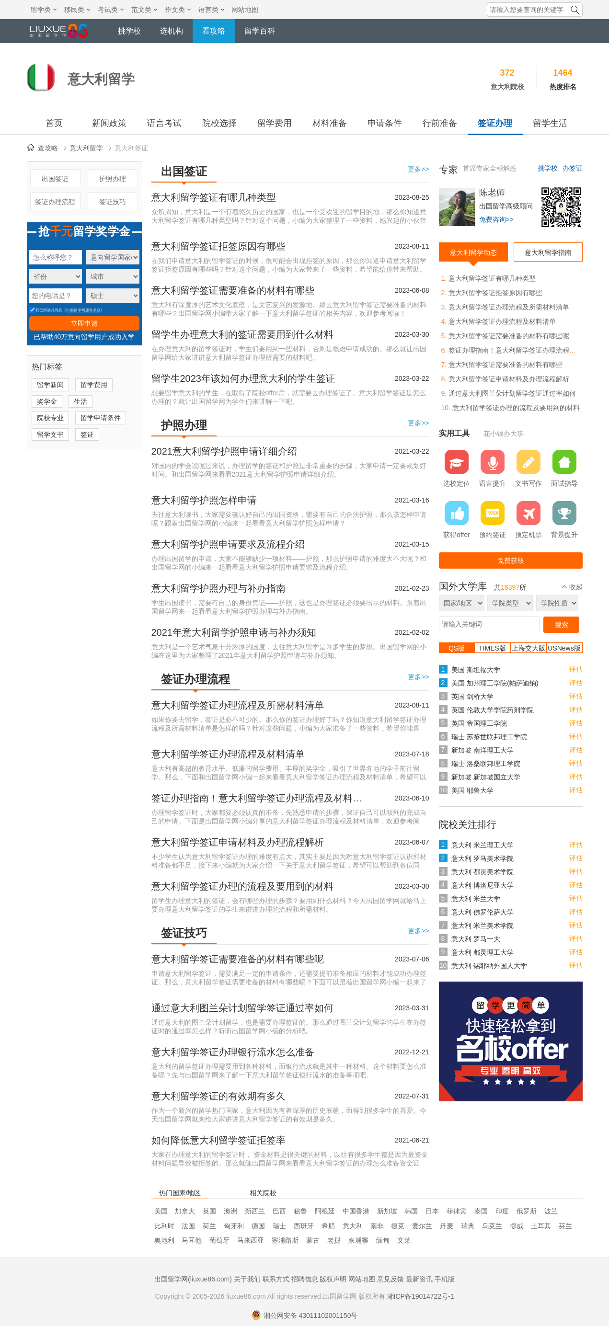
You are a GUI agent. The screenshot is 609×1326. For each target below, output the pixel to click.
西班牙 (304, 1226)
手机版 (445, 1279)
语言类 (211, 9)
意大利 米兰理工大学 (482, 845)
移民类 (77, 9)
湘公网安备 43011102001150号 (305, 1315)
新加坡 (387, 1211)
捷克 (397, 1226)
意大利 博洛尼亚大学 (482, 885)
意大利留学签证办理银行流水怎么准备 (232, 1052)
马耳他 (192, 1240)
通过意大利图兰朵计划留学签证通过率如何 (242, 1008)
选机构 (171, 31)
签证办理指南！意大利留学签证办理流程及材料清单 (259, 798)
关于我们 (247, 1279)
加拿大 (185, 1211)
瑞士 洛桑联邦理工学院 (485, 763)
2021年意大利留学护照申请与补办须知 (234, 632)
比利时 (164, 1226)
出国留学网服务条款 (83, 310)
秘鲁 (300, 1211)
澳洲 (230, 1211)
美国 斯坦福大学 (475, 670)
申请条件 (385, 123)
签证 (87, 434)
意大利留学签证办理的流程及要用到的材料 (242, 886)
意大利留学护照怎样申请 (204, 500)
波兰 (551, 1211)
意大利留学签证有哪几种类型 (213, 197)
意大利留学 (86, 148)
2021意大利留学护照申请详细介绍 (224, 451)
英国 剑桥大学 (472, 696)
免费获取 (510, 560)
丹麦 (446, 1226)
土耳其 (541, 1226)
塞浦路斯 (285, 1240)
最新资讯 (419, 1279)
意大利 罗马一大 (475, 939)
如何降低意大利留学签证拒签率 (218, 1140)
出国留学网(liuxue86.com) (193, 1279)
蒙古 (313, 1240)
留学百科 (259, 31)
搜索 (561, 625)
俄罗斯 (527, 1211)
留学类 (44, 9)
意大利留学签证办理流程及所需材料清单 (237, 705)
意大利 (353, 1226)
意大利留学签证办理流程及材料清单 (228, 754)
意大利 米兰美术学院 (482, 925)
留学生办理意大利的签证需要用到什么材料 (242, 334)
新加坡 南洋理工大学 (482, 750)
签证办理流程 (55, 202)
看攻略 (213, 31)
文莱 (404, 1240)
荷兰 (209, 1226)
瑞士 (279, 1226)
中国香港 (356, 1211)
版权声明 (333, 1279)
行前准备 (440, 123)
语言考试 (164, 123)
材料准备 (329, 123)
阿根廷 (325, 1211)
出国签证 (55, 179)
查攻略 (48, 148)
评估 (576, 669)
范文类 (144, 9)
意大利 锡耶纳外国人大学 (489, 966)
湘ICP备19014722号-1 (420, 1296)
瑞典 (467, 1226)
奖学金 (47, 401)
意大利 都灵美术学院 (482, 872)
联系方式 (276, 1279)
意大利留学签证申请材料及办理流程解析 (237, 842)
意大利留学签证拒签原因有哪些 (218, 246)
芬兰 (565, 1226)
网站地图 (244, 9)
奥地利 (164, 1240)
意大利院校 (507, 87)
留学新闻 (50, 385)
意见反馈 (390, 1279)
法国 (188, 1226)
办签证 (573, 168)
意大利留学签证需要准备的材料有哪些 (232, 290)
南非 (377, 1226)
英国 (209, 1211)
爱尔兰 (422, 1226)
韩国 (411, 1211)
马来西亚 (250, 1240)
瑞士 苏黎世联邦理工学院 (489, 737)
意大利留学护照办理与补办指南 (218, 588)
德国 (258, 1226)
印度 (502, 1211)
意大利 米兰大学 (475, 899)
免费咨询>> (496, 219)
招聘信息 (304, 1279)
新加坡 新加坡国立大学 (485, 777)
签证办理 (495, 123)
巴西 (279, 1211)
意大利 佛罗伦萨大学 (482, 912)
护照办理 (112, 179)
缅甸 (383, 1240)
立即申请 (84, 323)
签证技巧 (112, 202)
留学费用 (274, 123)
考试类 (111, 9)
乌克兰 (492, 1226)
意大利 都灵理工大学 (482, 952)
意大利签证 (131, 148)
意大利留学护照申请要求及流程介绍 (228, 544)
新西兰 (255, 1211)
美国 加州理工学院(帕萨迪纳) (494, 683)
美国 (161, 1211)
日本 (432, 1211)
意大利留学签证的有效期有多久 (218, 1096)
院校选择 (219, 123)
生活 (80, 401)
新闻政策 (109, 123)
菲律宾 (457, 1211)
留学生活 (550, 123)
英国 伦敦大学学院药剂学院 (492, 710)
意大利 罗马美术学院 (482, 858)
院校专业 (50, 418)
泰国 (481, 1211)
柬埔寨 (358, 1240)
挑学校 (129, 31)
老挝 (334, 1240)
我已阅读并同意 (45, 310)
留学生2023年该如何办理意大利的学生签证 (243, 378)
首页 (54, 123)
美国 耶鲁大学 (472, 790)
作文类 (178, 9)
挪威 (516, 1226)
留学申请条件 (100, 418)
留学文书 (50, 434)
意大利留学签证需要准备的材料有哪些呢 (237, 959)
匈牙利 (234, 1226)
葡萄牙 (219, 1240)
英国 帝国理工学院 (479, 723)
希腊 (328, 1226)
